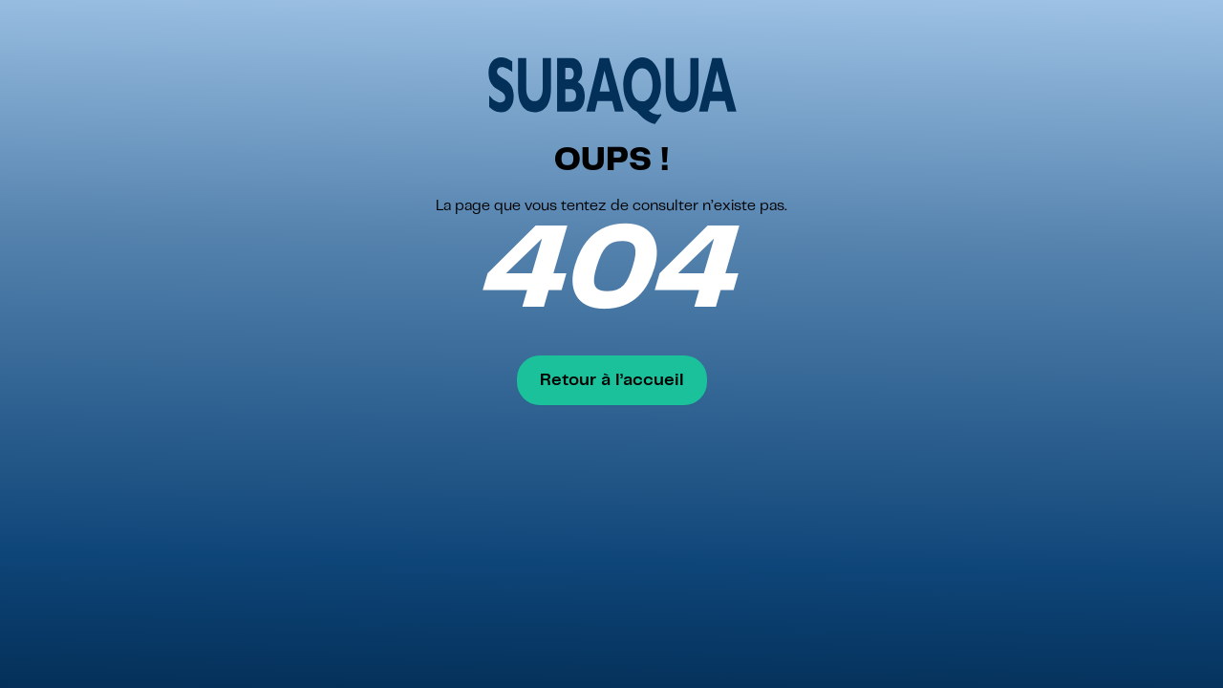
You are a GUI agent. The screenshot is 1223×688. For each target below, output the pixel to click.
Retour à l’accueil (612, 380)
